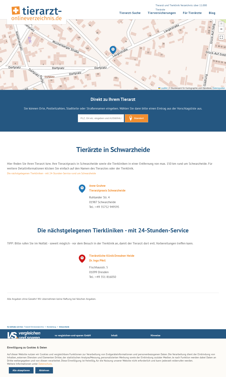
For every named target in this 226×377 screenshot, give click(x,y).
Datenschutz (45, 363)
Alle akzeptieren (21, 370)
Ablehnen (44, 370)
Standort (136, 118)
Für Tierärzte (192, 13)
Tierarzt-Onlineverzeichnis (34, 327)
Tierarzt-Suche (130, 13)
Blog (212, 13)
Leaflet (162, 88)
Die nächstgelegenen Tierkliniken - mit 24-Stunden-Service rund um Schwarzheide (51, 173)
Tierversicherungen (162, 13)
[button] (113, 50)
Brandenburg (51, 327)
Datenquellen (219, 88)
